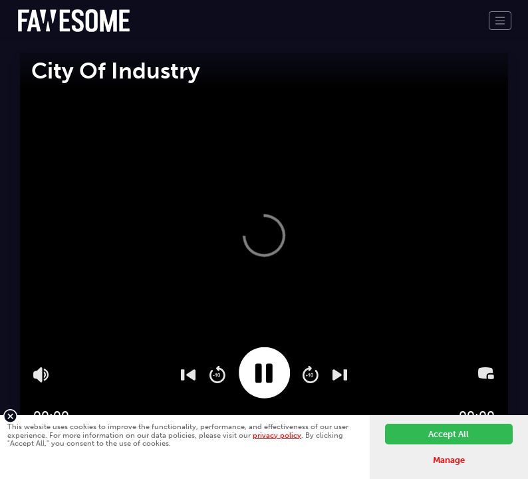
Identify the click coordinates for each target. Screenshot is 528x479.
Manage (449, 460)
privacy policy (277, 435)
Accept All (448, 434)
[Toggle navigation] (500, 20)
